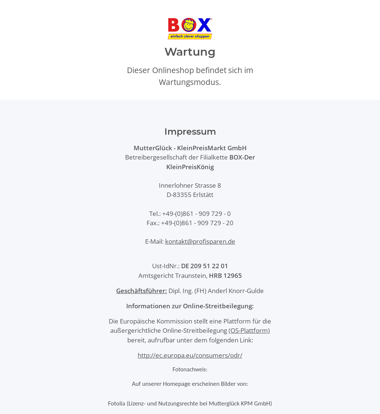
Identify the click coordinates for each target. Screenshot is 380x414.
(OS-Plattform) (249, 330)
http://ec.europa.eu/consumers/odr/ (190, 355)
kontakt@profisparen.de (200, 241)
